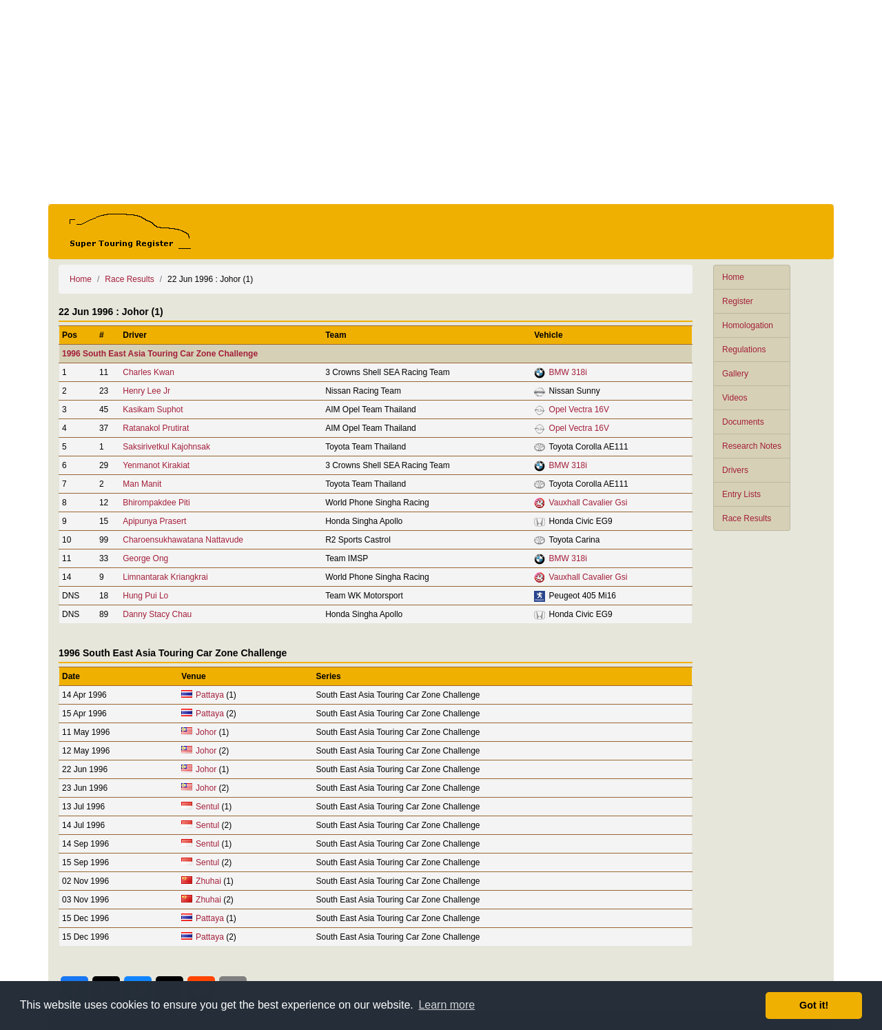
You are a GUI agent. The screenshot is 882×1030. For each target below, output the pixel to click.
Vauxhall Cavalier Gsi (588, 502)
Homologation (747, 325)
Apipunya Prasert (154, 521)
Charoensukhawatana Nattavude (183, 540)
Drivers (735, 470)
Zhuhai (208, 881)
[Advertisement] (441, 102)
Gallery (735, 373)
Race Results (746, 518)
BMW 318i (568, 372)
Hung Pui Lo (145, 595)
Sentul (207, 806)
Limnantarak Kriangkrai (165, 577)
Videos (734, 398)
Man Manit (142, 484)
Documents (743, 422)
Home (733, 277)
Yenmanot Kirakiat (156, 465)
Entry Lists (741, 494)
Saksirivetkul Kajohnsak (166, 447)
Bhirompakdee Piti (156, 502)
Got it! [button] (813, 1005)
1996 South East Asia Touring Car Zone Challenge (160, 354)
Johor (206, 732)
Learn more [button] (446, 1005)
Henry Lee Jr (146, 391)
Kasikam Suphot (153, 409)
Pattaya (210, 695)
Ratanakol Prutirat (156, 428)
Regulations (744, 349)
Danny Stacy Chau (157, 614)
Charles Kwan (148, 372)
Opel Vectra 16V (579, 409)
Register (737, 301)
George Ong (145, 558)
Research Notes (751, 446)
